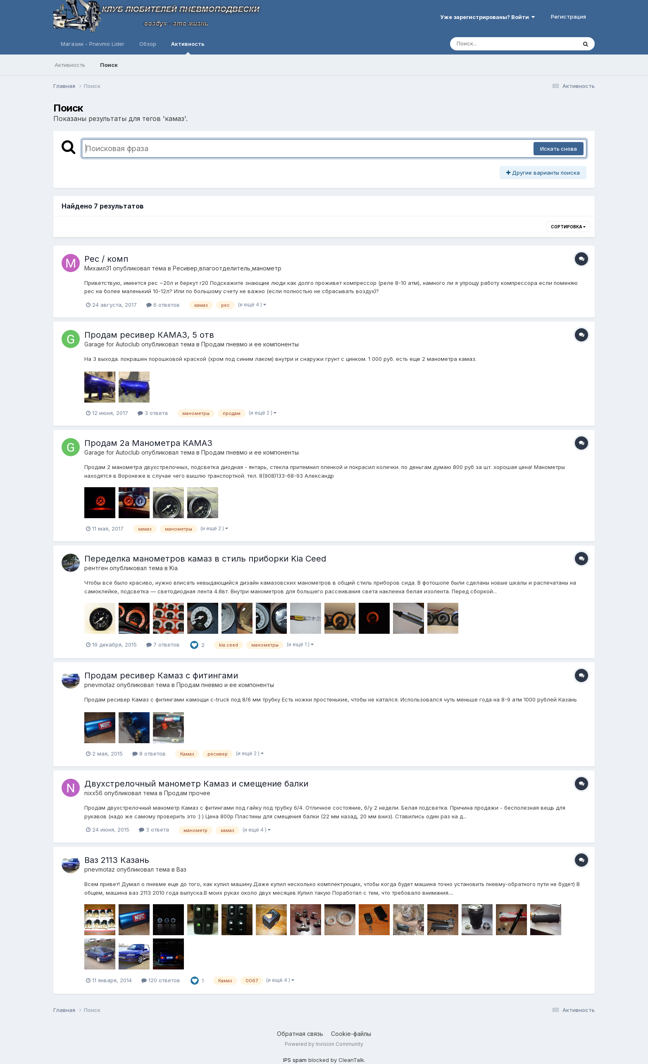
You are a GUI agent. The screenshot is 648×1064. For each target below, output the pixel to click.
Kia (173, 567)
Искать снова (558, 148)
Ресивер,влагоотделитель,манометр (227, 268)
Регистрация (568, 16)
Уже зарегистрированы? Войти (487, 17)
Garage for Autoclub (112, 344)
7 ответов (163, 644)
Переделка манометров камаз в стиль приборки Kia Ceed (205, 559)
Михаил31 (97, 268)
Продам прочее (187, 792)
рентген (96, 567)
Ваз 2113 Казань (116, 860)
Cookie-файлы (351, 1033)
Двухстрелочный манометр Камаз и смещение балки (196, 784)
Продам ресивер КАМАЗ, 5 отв (149, 335)
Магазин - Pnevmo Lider (92, 43)
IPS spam (295, 1060)
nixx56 (93, 792)
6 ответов (163, 304)
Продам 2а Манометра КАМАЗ (148, 443)
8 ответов (149, 753)
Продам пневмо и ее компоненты (250, 344)
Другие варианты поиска (543, 172)
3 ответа (153, 413)
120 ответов (160, 980)
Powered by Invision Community (324, 1044)
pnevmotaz (99, 684)
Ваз (181, 869)
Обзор (147, 43)
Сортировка (568, 226)
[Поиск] (497, 43)
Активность (188, 47)
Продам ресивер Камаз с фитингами (161, 675)
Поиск (109, 65)
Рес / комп (106, 259)
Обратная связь (300, 1033)
